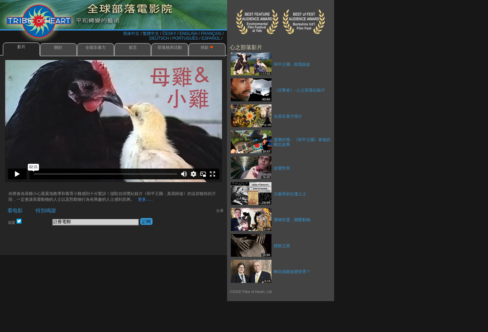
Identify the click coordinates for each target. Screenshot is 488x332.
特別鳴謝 (46, 210)
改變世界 (282, 168)
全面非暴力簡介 (288, 116)
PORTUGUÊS (185, 38)
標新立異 (282, 245)
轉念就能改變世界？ (292, 271)
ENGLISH (189, 33)
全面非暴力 (95, 47)
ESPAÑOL (211, 38)
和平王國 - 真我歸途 (292, 64)
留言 (133, 47)
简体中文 (131, 33)
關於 (58, 47)
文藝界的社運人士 (290, 194)
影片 (21, 46)
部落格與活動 (170, 47)
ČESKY (169, 33)
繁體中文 (151, 33)
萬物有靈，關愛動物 (292, 219)
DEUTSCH (159, 38)
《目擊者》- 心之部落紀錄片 (299, 90)
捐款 (207, 47)
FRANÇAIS (211, 33)
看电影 (14, 210)
